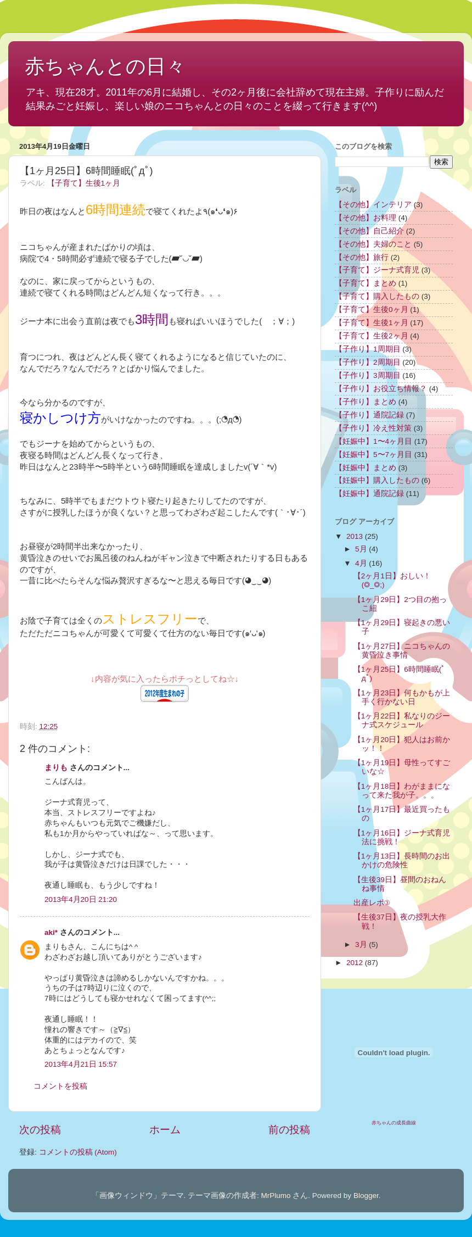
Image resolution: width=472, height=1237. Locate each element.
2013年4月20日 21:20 (80, 899)
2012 (355, 963)
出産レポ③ (371, 903)
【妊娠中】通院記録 (369, 493)
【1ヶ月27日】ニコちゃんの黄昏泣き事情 (402, 650)
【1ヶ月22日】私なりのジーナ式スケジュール (402, 720)
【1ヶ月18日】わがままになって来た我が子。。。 (402, 790)
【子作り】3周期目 (368, 375)
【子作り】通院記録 (369, 415)
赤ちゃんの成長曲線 (394, 1122)
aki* (51, 932)
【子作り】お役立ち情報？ (381, 389)
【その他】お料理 (365, 218)
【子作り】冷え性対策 (373, 428)
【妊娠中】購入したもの (377, 480)
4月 (362, 563)
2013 (355, 536)
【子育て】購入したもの (377, 296)
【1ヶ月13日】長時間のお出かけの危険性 (402, 860)
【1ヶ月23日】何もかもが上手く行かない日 (402, 697)
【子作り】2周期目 (368, 362)
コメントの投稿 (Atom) (78, 1152)
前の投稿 (289, 1129)
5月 (362, 549)
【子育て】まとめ (365, 283)
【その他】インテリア (373, 204)
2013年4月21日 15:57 (80, 1064)
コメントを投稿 (60, 1086)
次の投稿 (40, 1129)
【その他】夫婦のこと (373, 244)
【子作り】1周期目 (368, 349)
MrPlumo (276, 1195)
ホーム (165, 1129)
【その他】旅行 (362, 257)
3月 (362, 944)
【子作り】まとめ (365, 402)
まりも (56, 768)
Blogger (366, 1195)
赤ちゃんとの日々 (105, 66)
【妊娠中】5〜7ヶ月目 (373, 454)
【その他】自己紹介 (369, 231)
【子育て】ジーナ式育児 (377, 270)
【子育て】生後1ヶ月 (84, 183)
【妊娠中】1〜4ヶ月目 (373, 441)
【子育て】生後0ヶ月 (371, 309)
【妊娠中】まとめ (365, 468)
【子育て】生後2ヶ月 (371, 336)
